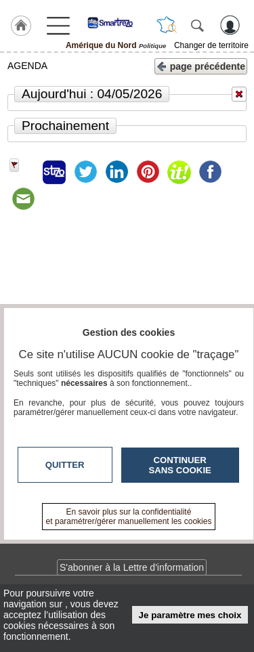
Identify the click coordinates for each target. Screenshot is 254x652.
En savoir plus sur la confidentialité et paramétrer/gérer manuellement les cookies (129, 516)
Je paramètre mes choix (190, 615)
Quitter (65, 465)
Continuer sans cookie (180, 465)
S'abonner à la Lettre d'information (132, 567)
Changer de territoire (211, 45)
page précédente (200, 65)
